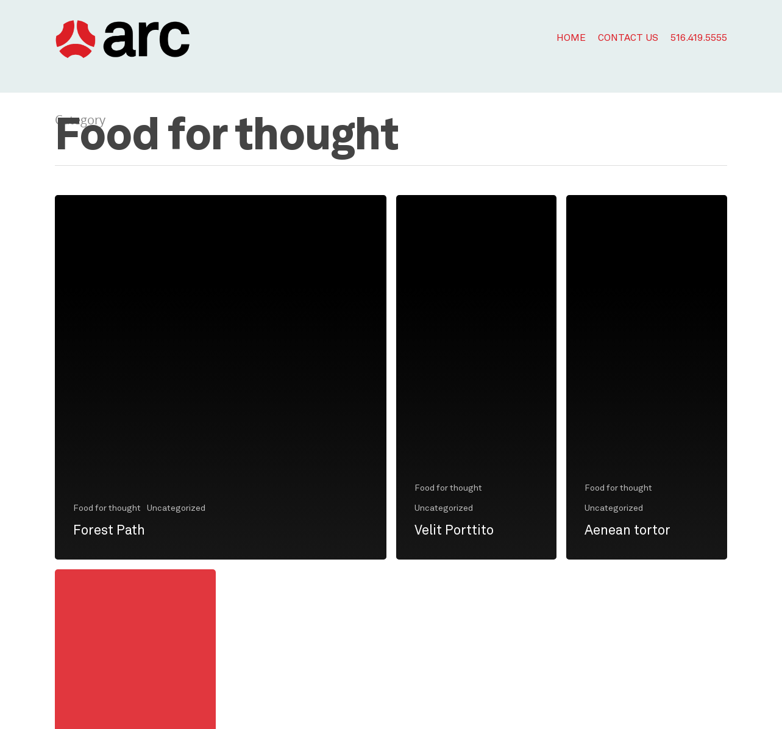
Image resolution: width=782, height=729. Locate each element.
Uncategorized (176, 508)
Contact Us (628, 38)
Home (571, 38)
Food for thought (107, 508)
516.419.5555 (698, 38)
